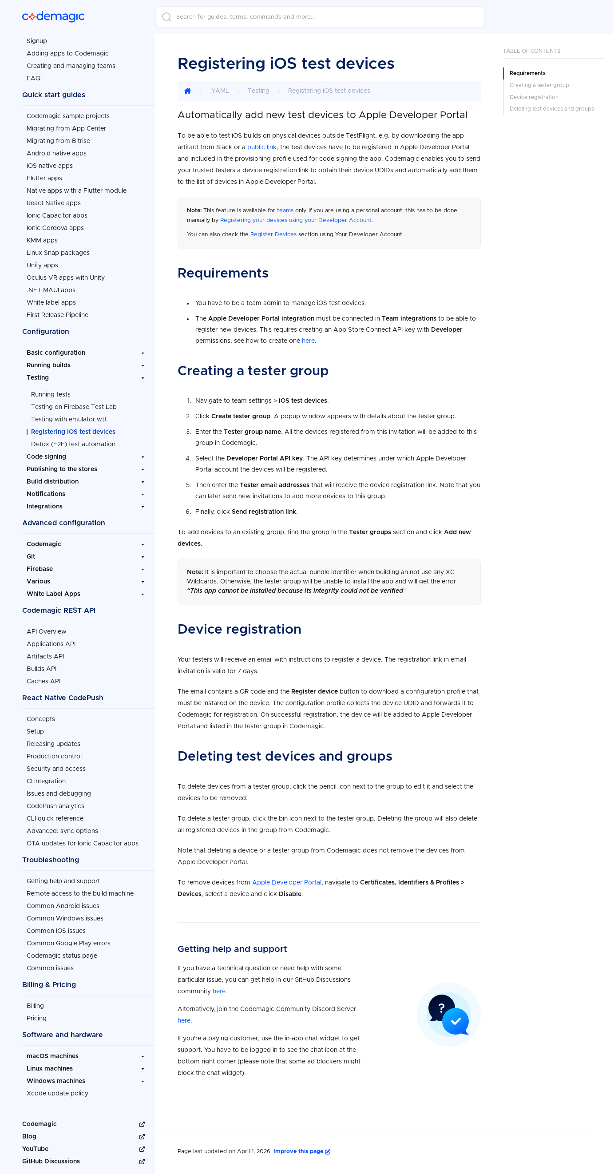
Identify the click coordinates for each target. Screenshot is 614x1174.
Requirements (528, 73)
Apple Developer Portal (286, 883)
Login (514, 17)
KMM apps (42, 238)
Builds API (41, 666)
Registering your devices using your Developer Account (296, 220)
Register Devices (273, 235)
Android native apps (57, 151)
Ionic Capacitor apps (57, 213)
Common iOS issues (56, 928)
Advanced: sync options (62, 828)
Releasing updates (53, 741)
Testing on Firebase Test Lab (74, 404)
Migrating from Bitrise (58, 138)
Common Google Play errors (69, 941)
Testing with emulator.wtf (69, 417)
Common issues (50, 966)
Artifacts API (45, 654)
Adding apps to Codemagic (68, 51)
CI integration (46, 779)
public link (262, 147)
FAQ (33, 76)
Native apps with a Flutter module (77, 188)
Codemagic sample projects (68, 114)
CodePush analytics (55, 804)
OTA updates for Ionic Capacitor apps (83, 841)
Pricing (37, 1016)
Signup (37, 39)
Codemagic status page (62, 953)
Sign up (562, 17)
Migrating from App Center (66, 126)
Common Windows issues (65, 916)
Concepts (41, 717)
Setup (35, 729)
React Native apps (54, 201)
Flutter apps (44, 176)
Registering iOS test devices (73, 429)
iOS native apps (50, 163)
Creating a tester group (539, 85)
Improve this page (301, 1151)
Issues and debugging (59, 791)
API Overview (47, 629)
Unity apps (42, 263)
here (308, 341)
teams (285, 211)
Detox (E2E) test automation (73, 442)
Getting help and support (63, 879)
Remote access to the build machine (80, 891)
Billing (35, 1003)
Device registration (534, 97)
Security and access (56, 766)
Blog (29, 1134)
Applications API (51, 642)
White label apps (51, 300)
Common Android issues (63, 903)
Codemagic (39, 1121)
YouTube (35, 1146)
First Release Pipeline (57, 312)
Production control (54, 754)
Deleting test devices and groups (552, 108)
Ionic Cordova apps (55, 225)
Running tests (51, 392)
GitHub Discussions (51, 1159)
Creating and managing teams (71, 63)
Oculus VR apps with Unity (66, 275)
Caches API (43, 679)
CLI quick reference (55, 816)
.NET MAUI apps (51, 288)
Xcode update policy (57, 1091)
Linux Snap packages (58, 250)
